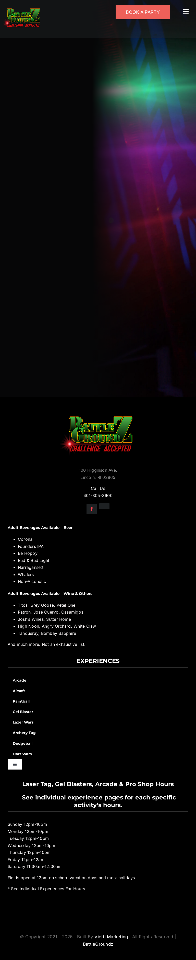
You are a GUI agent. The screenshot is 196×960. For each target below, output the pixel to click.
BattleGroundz (98, 944)
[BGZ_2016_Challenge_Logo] (98, 412)
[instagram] (104, 506)
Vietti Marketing (111, 936)
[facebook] (92, 509)
